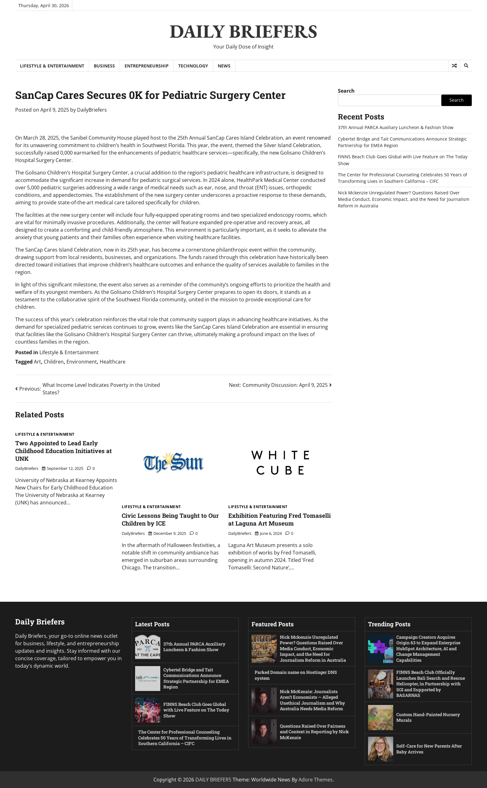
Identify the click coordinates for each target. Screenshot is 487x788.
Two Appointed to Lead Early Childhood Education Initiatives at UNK (63, 450)
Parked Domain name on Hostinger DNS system (296, 675)
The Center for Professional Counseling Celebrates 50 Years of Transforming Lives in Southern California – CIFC (183, 737)
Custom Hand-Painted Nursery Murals (428, 717)
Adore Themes (315, 779)
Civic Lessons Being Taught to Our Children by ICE (170, 519)
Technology (193, 66)
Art (37, 361)
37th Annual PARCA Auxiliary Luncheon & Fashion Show (395, 127)
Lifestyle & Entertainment (52, 66)
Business (104, 66)
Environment (81, 361)
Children (54, 361)
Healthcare (112, 361)
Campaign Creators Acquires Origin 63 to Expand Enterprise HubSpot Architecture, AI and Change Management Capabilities (428, 648)
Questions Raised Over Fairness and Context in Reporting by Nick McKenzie (313, 731)
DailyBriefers (92, 109)
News (224, 66)
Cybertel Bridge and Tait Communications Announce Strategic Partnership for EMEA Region (196, 678)
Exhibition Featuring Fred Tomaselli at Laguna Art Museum (279, 519)
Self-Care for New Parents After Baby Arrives (430, 749)
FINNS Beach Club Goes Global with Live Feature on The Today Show (196, 710)
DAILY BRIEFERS (243, 31)
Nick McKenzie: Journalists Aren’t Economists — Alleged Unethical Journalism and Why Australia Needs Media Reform (313, 700)
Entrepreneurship (147, 66)
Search (346, 90)
